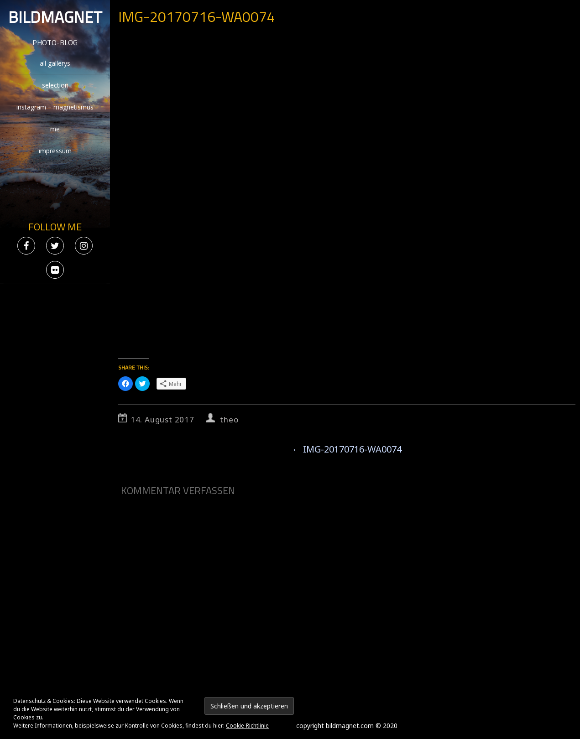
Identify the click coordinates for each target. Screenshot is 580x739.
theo (229, 419)
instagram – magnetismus (55, 107)
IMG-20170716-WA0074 (347, 449)
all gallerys (55, 63)
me (55, 129)
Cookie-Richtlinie (247, 725)
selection (55, 85)
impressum (55, 150)
